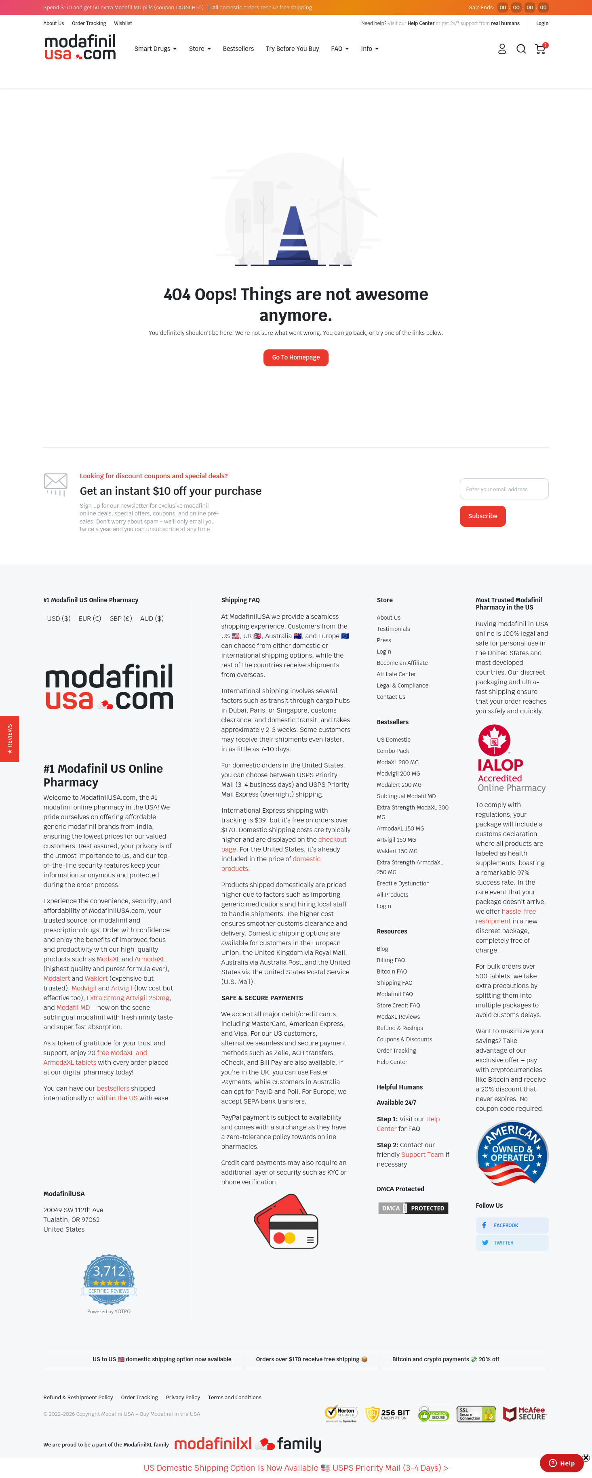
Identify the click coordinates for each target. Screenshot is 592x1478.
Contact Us (391, 696)
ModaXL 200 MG (398, 762)
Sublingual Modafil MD (406, 796)
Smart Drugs (153, 49)
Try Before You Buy (292, 49)
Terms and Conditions (234, 1397)
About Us (54, 23)
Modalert (57, 978)
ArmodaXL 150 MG (400, 828)
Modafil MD (73, 1007)
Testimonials (393, 629)
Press (384, 640)
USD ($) (59, 618)
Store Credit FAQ (398, 1005)
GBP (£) (121, 618)
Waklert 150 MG (397, 851)
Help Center (421, 23)
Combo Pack (393, 751)
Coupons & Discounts (404, 1039)
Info (366, 49)
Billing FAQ (391, 960)
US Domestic (394, 739)
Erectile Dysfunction (403, 883)
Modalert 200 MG (399, 784)
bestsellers (113, 1088)
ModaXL (108, 959)
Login (542, 23)
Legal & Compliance (403, 685)
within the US (117, 1098)
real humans (505, 23)
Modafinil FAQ (395, 994)
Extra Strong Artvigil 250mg (128, 998)
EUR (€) (90, 618)
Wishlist (123, 23)
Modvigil (84, 988)
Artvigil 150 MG (396, 839)
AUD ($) (152, 618)
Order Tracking (89, 23)
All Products (393, 894)
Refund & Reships (400, 1028)
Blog (382, 948)
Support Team (422, 1154)
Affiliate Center (396, 674)
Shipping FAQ (395, 982)
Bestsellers (238, 49)
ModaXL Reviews (398, 1016)
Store (196, 49)
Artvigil (122, 988)
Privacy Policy (183, 1397)
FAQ (337, 49)
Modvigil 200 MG (398, 773)
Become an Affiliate (402, 662)
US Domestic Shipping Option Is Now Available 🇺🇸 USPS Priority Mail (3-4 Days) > (296, 1468)
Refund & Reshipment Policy (78, 1397)
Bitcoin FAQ (392, 971)
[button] (9, 739)
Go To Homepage (296, 357)
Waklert (96, 978)
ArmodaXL (150, 959)
